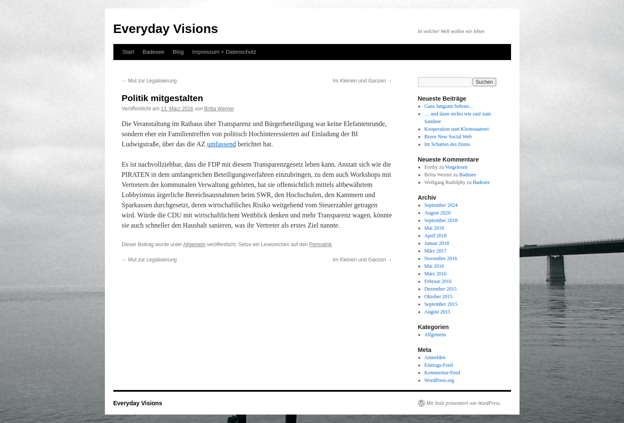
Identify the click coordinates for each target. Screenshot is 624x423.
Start (128, 52)
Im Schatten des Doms (447, 144)
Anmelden (434, 357)
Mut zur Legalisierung (149, 81)
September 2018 (440, 220)
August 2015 (437, 312)
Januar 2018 (436, 243)
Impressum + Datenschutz (224, 52)
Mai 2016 (434, 266)
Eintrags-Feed (438, 365)
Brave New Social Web (448, 137)
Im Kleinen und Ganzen (363, 81)
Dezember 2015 (440, 289)
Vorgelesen (456, 167)
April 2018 (435, 236)
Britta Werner (219, 109)
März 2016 (435, 274)
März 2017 (435, 251)
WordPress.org (439, 380)
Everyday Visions (165, 29)
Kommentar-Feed (442, 373)
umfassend (221, 144)
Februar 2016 (437, 281)
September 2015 (440, 304)
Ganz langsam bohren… (449, 106)
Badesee (153, 52)
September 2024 (440, 205)
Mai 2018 (434, 228)
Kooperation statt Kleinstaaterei (456, 129)
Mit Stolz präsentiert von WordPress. (463, 403)
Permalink (320, 244)
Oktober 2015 (438, 296)
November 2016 (440, 258)
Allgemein (194, 244)
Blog (178, 52)
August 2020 (437, 213)
